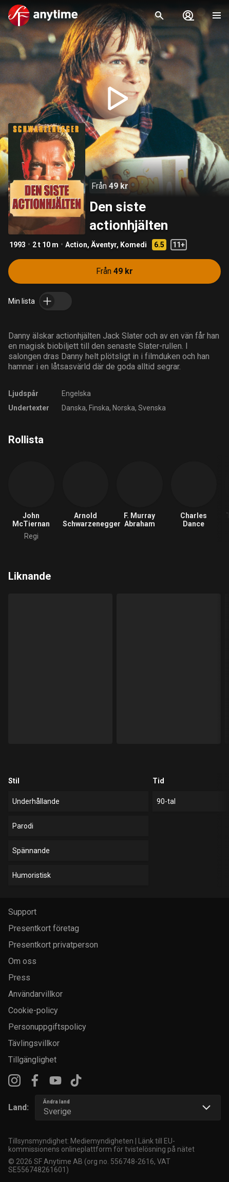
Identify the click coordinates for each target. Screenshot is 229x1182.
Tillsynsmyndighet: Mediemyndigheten (70, 1141)
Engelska (76, 393)
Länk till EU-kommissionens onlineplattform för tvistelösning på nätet (101, 1145)
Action (76, 245)
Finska (99, 408)
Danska (74, 408)
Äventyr (104, 245)
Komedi (133, 245)
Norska (123, 408)
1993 (17, 245)
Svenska (152, 408)
